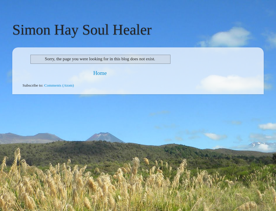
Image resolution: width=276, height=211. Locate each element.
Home (100, 73)
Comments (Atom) (59, 85)
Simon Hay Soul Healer (81, 29)
